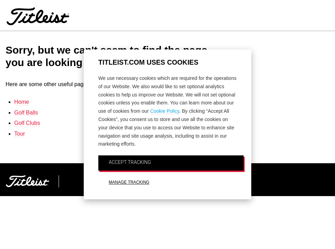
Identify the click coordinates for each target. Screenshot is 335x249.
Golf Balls (26, 113)
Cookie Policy (164, 111)
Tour (19, 134)
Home (21, 102)
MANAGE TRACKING (129, 182)
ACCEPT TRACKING (130, 162)
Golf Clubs (27, 123)
